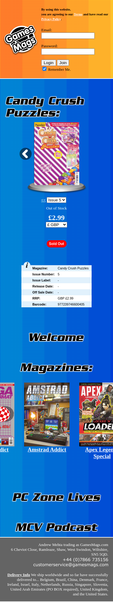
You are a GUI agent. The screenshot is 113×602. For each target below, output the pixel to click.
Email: (46, 30)
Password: (49, 46)
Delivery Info (19, 575)
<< (43, 200)
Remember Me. (59, 69)
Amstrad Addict (47, 449)
